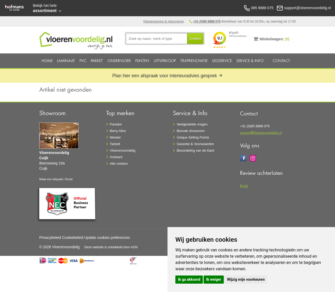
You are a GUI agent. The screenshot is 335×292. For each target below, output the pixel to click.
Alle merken (119, 164)
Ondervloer (119, 60)
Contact (281, 60)
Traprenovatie (194, 60)
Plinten (142, 60)
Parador (116, 124)
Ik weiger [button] (213, 279)
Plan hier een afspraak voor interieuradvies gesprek (167, 75)
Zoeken (195, 38)
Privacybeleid (50, 237)
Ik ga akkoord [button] (189, 279)
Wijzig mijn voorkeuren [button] (246, 279)
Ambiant (116, 157)
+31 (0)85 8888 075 (207, 21)
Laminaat (66, 60)
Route (69, 179)
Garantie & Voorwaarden (195, 144)
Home (47, 60)
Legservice (222, 60)
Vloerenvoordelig (123, 150)
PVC (83, 60)
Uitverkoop (165, 60)
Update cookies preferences (107, 237)
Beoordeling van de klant (195, 150)
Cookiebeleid (72, 237)
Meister (115, 137)
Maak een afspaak (51, 179)
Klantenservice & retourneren (163, 21)
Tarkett (115, 144)
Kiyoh (244, 185)
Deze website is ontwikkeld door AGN (111, 247)
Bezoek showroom (191, 131)
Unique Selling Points (193, 137)
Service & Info (250, 60)
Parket (97, 60)
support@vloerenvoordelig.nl (261, 132)
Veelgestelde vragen (192, 124)
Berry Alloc (118, 131)
